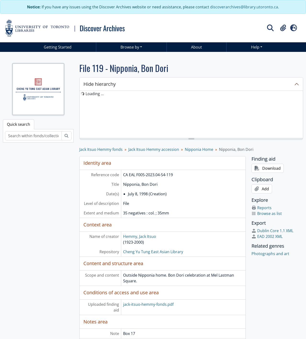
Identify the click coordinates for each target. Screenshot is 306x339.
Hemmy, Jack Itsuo (139, 236)
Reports (261, 207)
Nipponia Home (199, 149)
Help (255, 47)
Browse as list (266, 213)
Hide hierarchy (99, 84)
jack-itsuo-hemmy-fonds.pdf (148, 304)
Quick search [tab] (18, 124)
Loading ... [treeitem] (95, 93)
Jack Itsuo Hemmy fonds (101, 149)
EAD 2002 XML (267, 236)
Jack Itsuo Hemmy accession (153, 149)
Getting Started (57, 47)
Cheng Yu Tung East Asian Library (153, 251)
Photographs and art (270, 253)
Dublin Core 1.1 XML (272, 230)
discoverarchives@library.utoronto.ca (244, 7)
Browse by (129, 47)
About (196, 47)
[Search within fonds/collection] (33, 135)
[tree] (191, 115)
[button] (283, 28)
